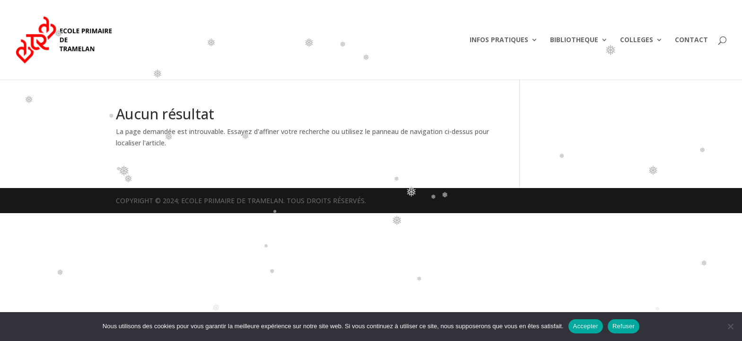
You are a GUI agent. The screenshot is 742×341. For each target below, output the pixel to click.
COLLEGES (636, 40)
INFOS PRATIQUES (499, 40)
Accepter (585, 326)
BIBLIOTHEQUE (574, 40)
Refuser (623, 326)
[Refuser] (730, 326)
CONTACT (691, 40)
